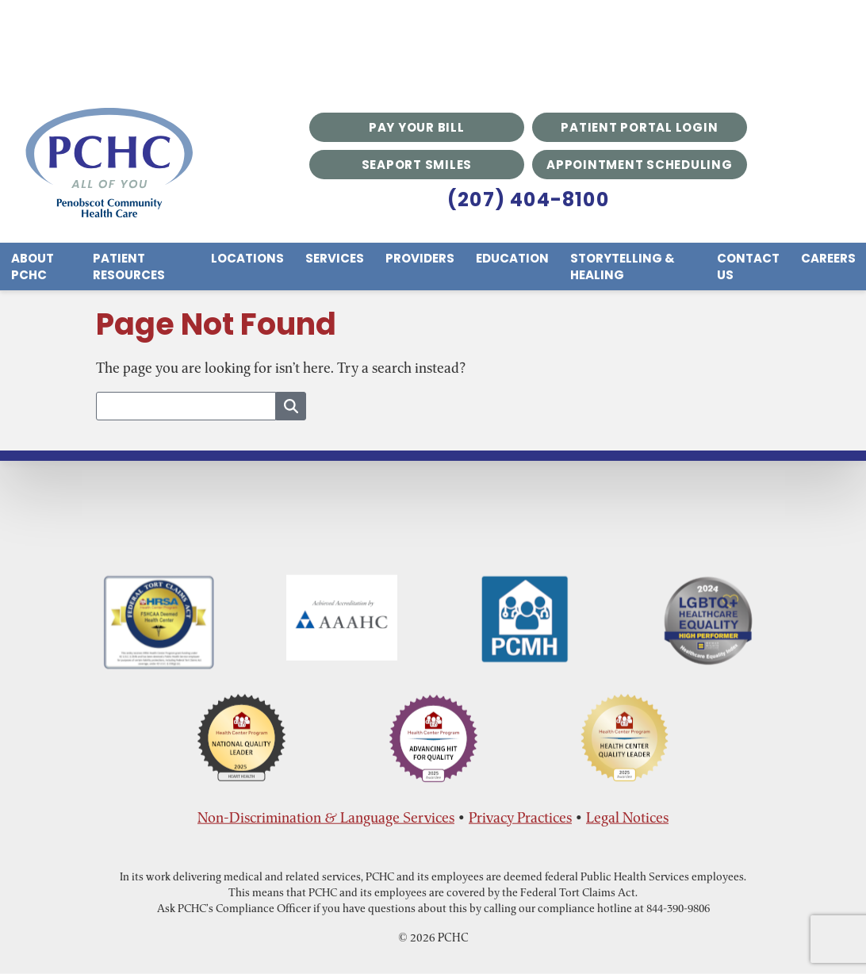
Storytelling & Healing (622, 266)
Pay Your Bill (417, 127)
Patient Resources (129, 266)
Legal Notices (627, 817)
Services (334, 258)
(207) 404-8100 (528, 199)
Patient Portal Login (639, 127)
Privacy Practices (520, 817)
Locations (247, 258)
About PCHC (32, 266)
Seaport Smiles (417, 164)
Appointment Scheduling (639, 164)
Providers (419, 258)
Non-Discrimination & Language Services (325, 817)
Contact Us (748, 266)
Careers (828, 258)
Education (512, 258)
